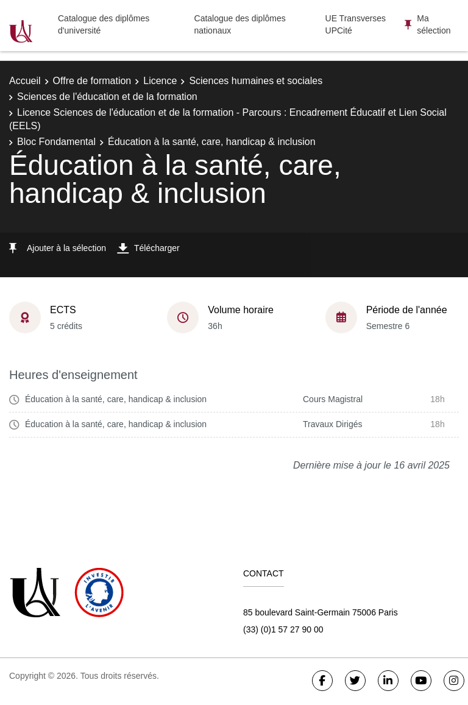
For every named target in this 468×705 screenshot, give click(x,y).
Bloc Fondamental (56, 141)
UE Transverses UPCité (355, 24)
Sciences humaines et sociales (255, 81)
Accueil (25, 81)
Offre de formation (92, 81)
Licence (160, 81)
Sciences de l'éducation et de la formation (107, 96)
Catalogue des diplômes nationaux (240, 24)
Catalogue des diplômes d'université (103, 24)
